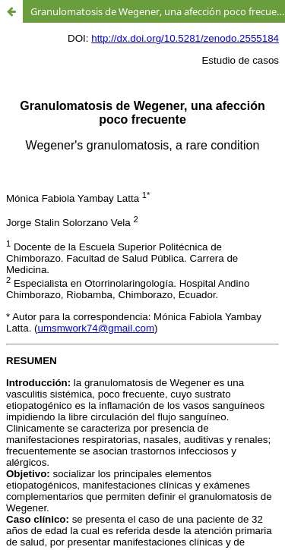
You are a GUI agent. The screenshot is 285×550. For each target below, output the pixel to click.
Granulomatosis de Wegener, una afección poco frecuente (157, 11)
